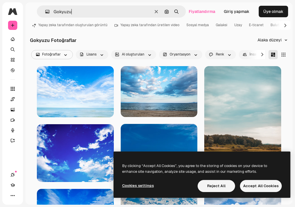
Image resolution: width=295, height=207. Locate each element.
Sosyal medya (197, 25)
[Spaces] (15, 99)
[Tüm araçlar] (12, 88)
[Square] (283, 54)
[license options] (92, 54)
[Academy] (12, 185)
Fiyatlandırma (202, 11)
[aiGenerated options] (133, 54)
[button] (45, 11)
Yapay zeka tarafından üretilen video (146, 25)
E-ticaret (256, 25)
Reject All (216, 185)
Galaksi (221, 25)
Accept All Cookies (261, 185)
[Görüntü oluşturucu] (15, 109)
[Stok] (12, 59)
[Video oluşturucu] (15, 119)
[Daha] (12, 195)
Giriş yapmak (236, 11)
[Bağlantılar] (12, 174)
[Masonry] (273, 54)
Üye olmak (273, 11)
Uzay (238, 25)
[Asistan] (15, 140)
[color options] (220, 54)
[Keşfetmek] (12, 70)
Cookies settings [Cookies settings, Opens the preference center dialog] (138, 185)
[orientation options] (180, 54)
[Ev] (12, 39)
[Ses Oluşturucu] (15, 130)
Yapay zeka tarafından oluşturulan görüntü (69, 25)
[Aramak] (12, 49)
